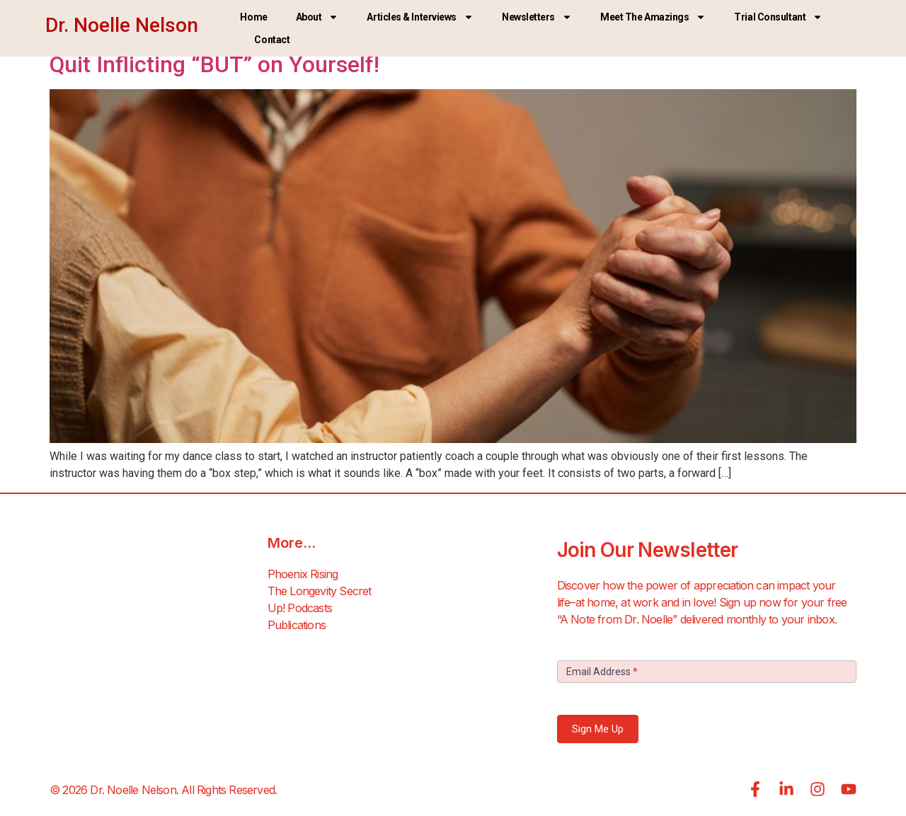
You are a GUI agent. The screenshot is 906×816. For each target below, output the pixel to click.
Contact (271, 39)
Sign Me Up (598, 729)
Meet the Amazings (653, 17)
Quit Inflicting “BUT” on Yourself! (214, 64)
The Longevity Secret (320, 591)
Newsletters (537, 17)
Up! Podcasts (300, 608)
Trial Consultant (778, 17)
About (317, 17)
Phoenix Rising (303, 574)
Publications (297, 625)
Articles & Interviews (420, 17)
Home (253, 17)
